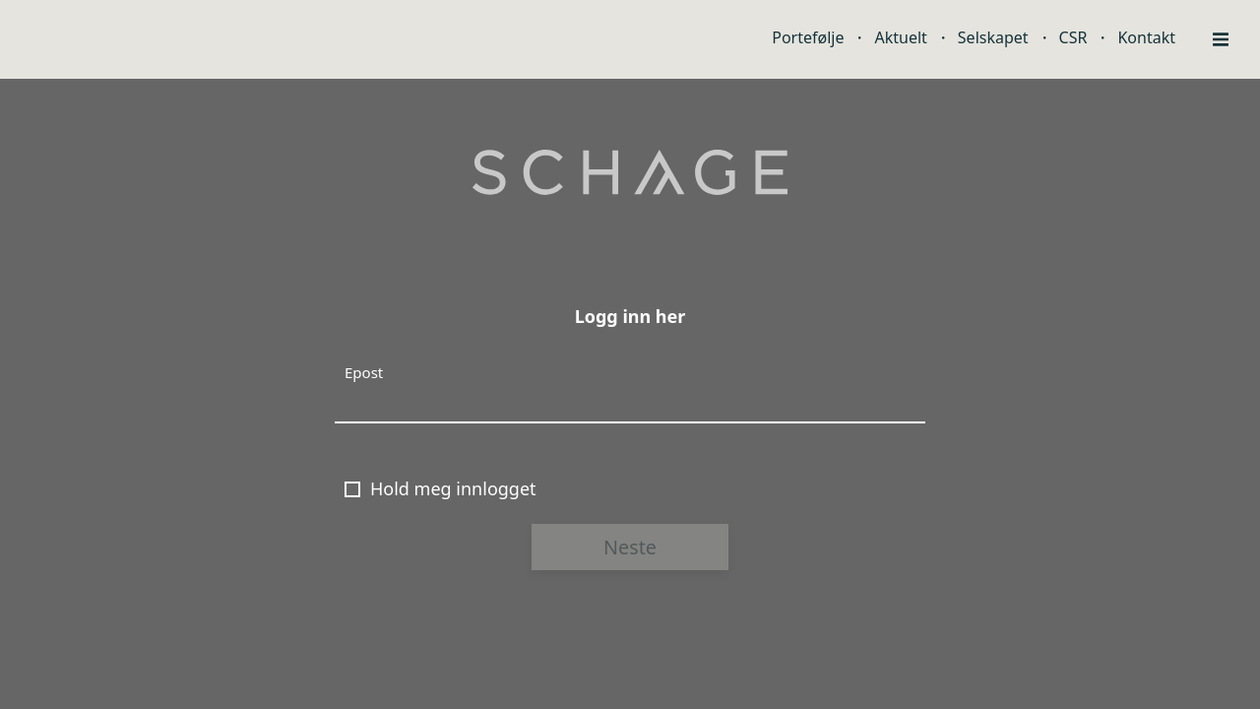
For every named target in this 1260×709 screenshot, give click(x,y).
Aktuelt (900, 37)
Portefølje (808, 37)
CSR (1073, 37)
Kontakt (1146, 37)
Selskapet (993, 37)
